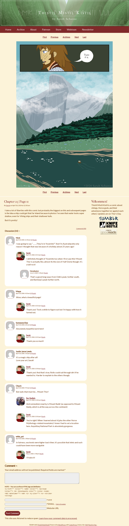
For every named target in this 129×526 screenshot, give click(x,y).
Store (58, 29)
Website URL (53, 507)
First (45, 37)
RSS (86, 524)
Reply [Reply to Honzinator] (46, 273)
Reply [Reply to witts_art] (34, 438)
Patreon (46, 29)
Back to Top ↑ (93, 524)
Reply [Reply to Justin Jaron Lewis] (34, 353)
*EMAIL (56, 503)
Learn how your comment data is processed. (58, 518)
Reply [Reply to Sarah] (43, 255)
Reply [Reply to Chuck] (34, 388)
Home (8, 29)
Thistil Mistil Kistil (43, 524)
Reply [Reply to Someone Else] (34, 325)
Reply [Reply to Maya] (34, 293)
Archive (21, 29)
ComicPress (73, 524)
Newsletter (88, 29)
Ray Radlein (30, 398)
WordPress (62, 524)
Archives (66, 37)
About (33, 29)
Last (84, 37)
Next (77, 37)
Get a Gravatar (61, 504)
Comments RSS (81, 228)
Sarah (8, 205)
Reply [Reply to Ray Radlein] (43, 400)
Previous (54, 37)
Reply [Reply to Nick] (35, 240)
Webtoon (71, 29)
